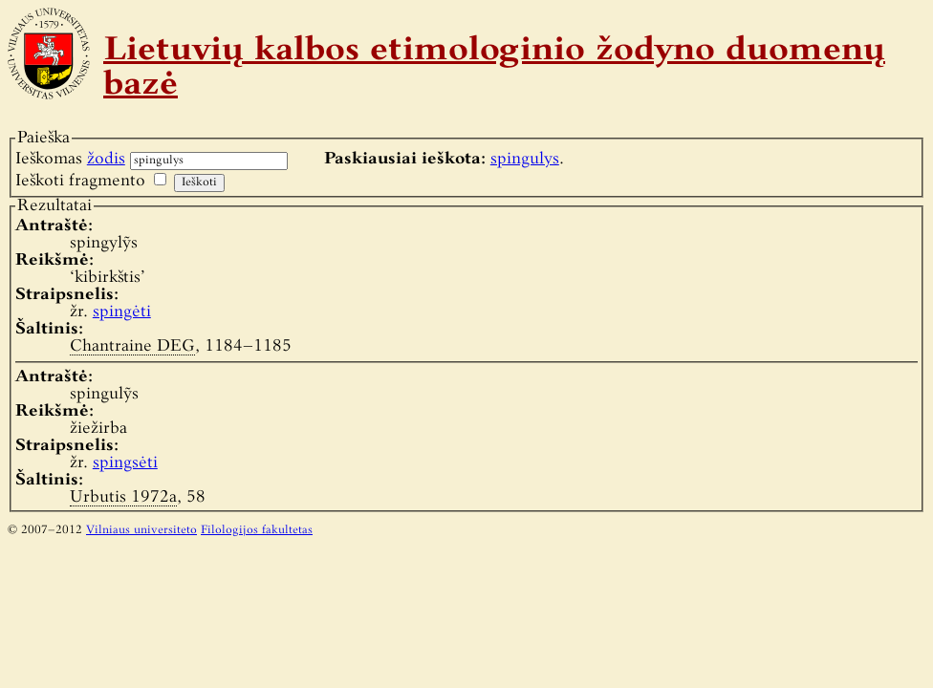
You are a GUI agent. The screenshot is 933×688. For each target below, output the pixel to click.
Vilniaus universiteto (141, 530)
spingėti (122, 312)
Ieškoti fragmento (80, 181)
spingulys (524, 159)
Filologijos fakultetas (257, 530)
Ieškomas (70, 159)
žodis (106, 159)
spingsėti (125, 463)
